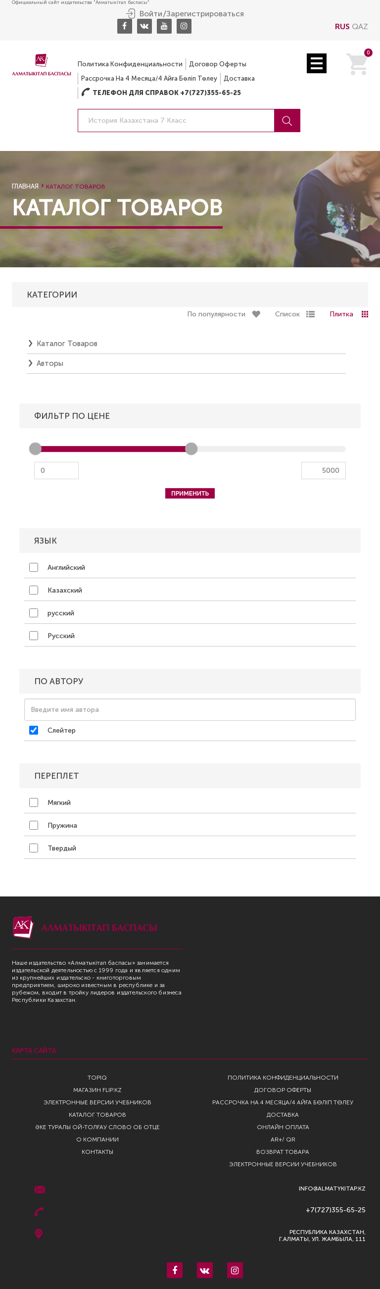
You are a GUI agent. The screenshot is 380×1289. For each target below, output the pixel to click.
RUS (342, 26)
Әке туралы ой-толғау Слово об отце (97, 1127)
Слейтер (52, 730)
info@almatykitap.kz (332, 1189)
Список (287, 314)
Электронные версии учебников (97, 1102)
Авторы (50, 363)
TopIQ (97, 1077)
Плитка (341, 314)
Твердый (52, 848)
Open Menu (317, 63)
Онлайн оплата (283, 1127)
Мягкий (50, 802)
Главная (25, 186)
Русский (52, 636)
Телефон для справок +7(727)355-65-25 (161, 92)
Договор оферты (217, 63)
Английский (57, 567)
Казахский (55, 590)
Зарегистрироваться (205, 13)
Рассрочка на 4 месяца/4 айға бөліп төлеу (149, 78)
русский (51, 613)
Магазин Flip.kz (97, 1090)
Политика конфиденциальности (130, 63)
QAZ (360, 26)
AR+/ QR (283, 1139)
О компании (97, 1139)
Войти (151, 13)
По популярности (216, 314)
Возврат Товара (282, 1151)
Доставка (239, 78)
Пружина (53, 825)
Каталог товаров (67, 344)
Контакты (97, 1151)
